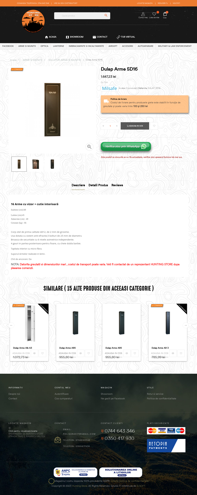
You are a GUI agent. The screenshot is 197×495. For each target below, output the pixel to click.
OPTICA (44, 46)
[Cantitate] (110, 125)
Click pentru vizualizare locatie (22, 431)
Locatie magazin (145, 3)
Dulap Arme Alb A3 (22, 348)
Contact (12, 398)
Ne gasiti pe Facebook (113, 398)
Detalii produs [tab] (98, 185)
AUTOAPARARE (145, 46)
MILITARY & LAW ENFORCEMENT (174, 46)
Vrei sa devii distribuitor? (65, 3)
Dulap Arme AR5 (67, 348)
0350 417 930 (117, 438)
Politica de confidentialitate (161, 398)
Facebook (8, 46)
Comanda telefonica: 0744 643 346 (33, 3)
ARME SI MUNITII (27, 46)
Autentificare (62, 393)
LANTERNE (58, 46)
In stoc (122, 88)
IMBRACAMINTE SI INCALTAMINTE (86, 46)
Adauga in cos (135, 126)
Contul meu (143, 15)
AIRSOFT (113, 46)
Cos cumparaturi (63, 398)
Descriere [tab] (78, 185)
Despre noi (14, 393)
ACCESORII (127, 46)
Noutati (176, 3)
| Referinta (142, 88)
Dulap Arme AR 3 (160, 348)
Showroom (107, 393)
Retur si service (155, 393)
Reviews (117, 185)
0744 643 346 (118, 431)
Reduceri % (163, 3)
